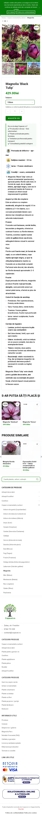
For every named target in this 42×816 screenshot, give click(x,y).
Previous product (2, 21)
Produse (5, 720)
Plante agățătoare (8, 659)
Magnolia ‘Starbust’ (10, 422)
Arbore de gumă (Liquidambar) (14, 509)
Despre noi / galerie (9, 728)
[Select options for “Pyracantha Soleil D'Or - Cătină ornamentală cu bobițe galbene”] (37, 444)
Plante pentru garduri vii (10, 652)
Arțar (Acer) (7, 523)
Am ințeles (11, 12)
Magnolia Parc (7, 731)
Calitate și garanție (8, 739)
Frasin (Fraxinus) (9, 558)
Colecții (4, 724)
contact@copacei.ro (12, 633)
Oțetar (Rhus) (8, 588)
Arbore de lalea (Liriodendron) (14, 514)
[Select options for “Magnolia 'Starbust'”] (17, 404)
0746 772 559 (9, 629)
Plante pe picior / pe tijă (10, 701)
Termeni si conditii (8, 751)
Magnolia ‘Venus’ (29, 422)
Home (4, 18)
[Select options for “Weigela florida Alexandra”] (17, 444)
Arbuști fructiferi (8, 496)
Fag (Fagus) (7, 553)
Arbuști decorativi (8, 492)
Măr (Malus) (7, 575)
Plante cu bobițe (7, 693)
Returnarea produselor (10, 747)
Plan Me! (21, 809)
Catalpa (6, 536)
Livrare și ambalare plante (11, 743)
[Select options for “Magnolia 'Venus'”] (37, 404)
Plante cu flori (7, 697)
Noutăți (4, 667)
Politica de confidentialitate (14, 813)
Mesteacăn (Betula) (10, 579)
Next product (7, 21)
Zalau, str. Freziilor (11, 625)
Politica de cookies (30, 813)
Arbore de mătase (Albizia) (13, 518)
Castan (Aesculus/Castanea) (13, 531)
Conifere (5, 501)
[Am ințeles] (39, 7)
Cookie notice (23, 9)
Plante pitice (6, 663)
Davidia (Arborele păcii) (12, 544)
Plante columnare (8, 690)
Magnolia (30, 18)
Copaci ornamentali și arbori (16, 18)
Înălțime (9, 98)
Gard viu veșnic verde (9, 682)
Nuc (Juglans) (8, 584)
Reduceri (5, 709)
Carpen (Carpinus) (10, 527)
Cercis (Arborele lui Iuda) (12, 540)
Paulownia (7, 593)
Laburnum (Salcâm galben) (13, 566)
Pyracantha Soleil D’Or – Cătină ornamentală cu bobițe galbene (29, 465)
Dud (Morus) (8, 549)
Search (37, 479)
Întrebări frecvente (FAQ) (11, 735)
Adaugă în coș (14, 118)
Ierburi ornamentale (9, 686)
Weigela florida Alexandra (8, 463)
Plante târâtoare (7, 705)
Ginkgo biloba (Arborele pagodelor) (16, 562)
